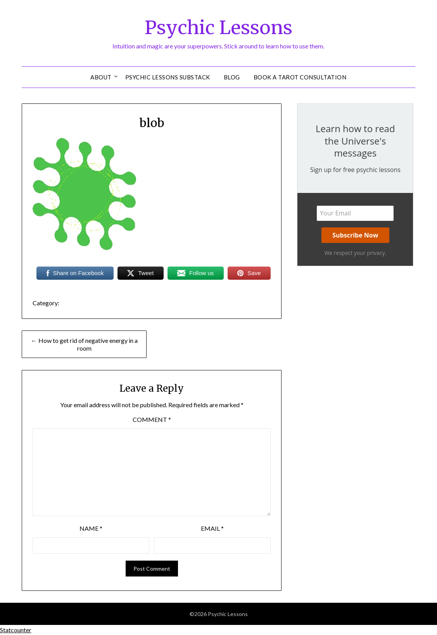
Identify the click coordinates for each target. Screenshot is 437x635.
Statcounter (15, 629)
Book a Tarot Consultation (300, 77)
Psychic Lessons (218, 27)
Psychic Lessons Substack (167, 77)
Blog (232, 77)
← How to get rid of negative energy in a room (84, 344)
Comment (152, 419)
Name (90, 528)
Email (212, 528)
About (101, 77)
